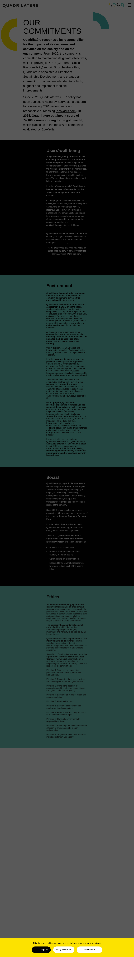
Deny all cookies (63, 950)
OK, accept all (41, 950)
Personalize (89, 950)
